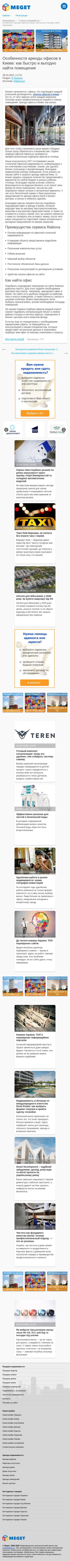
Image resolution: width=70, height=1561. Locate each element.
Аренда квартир (9, 1459)
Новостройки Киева (11, 1419)
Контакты (7, 1399)
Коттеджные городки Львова (15, 1520)
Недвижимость (9, 20)
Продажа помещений (12, 1387)
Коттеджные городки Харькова (16, 1516)
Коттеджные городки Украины (15, 1495)
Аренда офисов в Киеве (46, 94)
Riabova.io (19, 81)
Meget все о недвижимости (35, 1538)
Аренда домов (9, 1467)
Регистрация (21, 15)
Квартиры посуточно (11, 1463)
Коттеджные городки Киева (14, 1499)
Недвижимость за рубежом (14, 1391)
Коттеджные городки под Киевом (16, 1503)
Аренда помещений (11, 1479)
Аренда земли (9, 1475)
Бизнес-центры (9, 1483)
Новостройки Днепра (11, 1427)
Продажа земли (9, 1383)
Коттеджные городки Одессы (15, 1512)
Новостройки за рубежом (13, 1443)
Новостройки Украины (12, 1415)
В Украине (17, 78)
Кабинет (6, 15)
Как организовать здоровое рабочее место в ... (33, 353)
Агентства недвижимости (13, 1395)
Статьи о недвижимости (29, 20)
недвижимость (9, 1548)
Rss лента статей (14, 339)
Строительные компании (13, 1447)
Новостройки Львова (11, 1439)
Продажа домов (9, 1379)
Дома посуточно (9, 1471)
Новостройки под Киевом (13, 1423)
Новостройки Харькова (12, 1435)
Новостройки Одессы (12, 1431)
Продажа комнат (10, 1375)
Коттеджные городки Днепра (15, 1507)
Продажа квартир (10, 1371)
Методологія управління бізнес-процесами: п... (37, 349)
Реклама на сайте (10, 1403)
